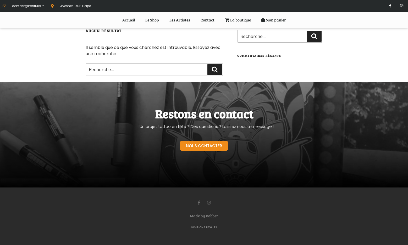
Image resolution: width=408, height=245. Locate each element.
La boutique (238, 19)
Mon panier (273, 19)
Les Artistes (179, 19)
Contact (207, 19)
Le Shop (152, 19)
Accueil (128, 19)
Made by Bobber (204, 215)
